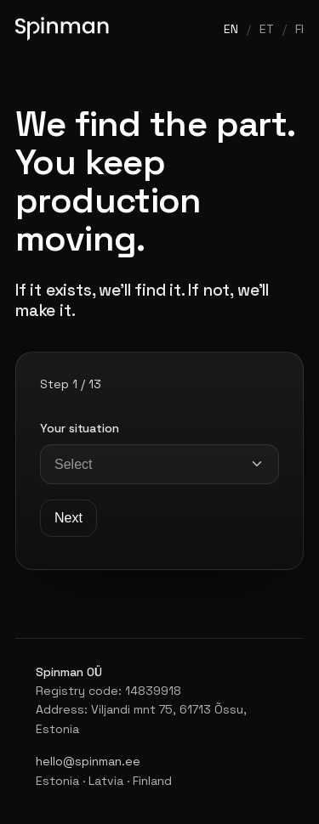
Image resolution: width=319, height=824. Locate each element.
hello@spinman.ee (88, 761)
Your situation (79, 428)
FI (299, 29)
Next (68, 518)
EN (231, 29)
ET (266, 29)
